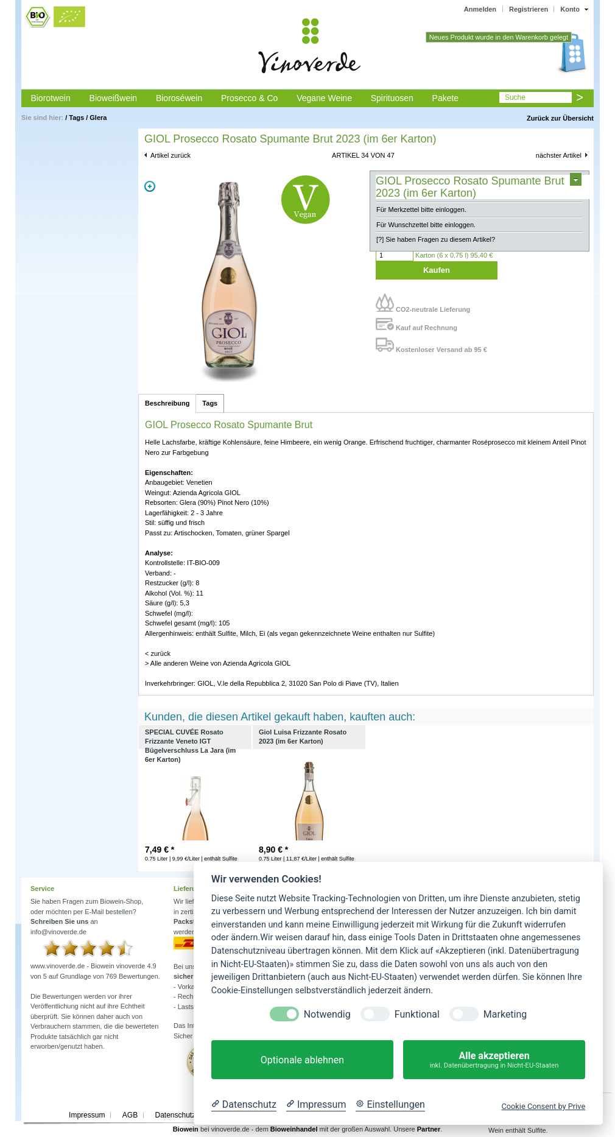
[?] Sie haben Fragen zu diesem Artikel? (435, 239)
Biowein (186, 1129)
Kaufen (436, 270)
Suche (515, 97)
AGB (130, 1115)
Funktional (417, 1014)
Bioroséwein (179, 98)
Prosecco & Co (249, 98)
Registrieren (528, 9)
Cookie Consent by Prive (543, 1106)
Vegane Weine (324, 98)
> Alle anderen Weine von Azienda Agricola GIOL (217, 663)
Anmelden (480, 9)
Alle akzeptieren (494, 1060)
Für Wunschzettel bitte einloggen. (426, 224)
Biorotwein (50, 98)
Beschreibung (167, 403)
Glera (98, 117)
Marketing (505, 1014)
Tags (76, 117)
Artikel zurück (170, 155)
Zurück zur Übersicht (560, 118)
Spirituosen (392, 98)
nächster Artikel (559, 155)
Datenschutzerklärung (190, 1115)
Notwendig (327, 1014)
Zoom (149, 186)
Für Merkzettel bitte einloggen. (421, 209)
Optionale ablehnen (302, 1060)
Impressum (87, 1115)
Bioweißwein (114, 98)
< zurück (157, 653)
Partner (429, 1129)
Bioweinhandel (294, 1129)
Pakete (445, 98)
